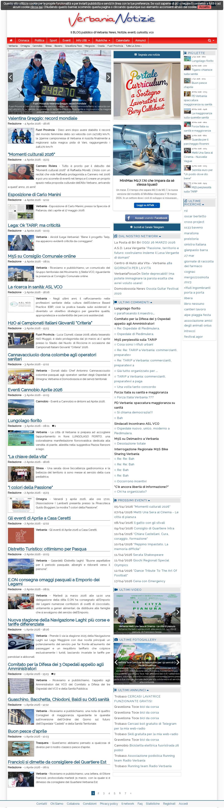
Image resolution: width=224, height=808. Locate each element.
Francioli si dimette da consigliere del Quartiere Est (57, 762)
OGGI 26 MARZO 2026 (159, 242)
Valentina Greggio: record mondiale (42, 118)
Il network (127, 803)
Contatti (41, 803)
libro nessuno (194, 303)
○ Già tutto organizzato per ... (136, 371)
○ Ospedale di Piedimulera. (134, 334)
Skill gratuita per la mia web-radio (153, 734)
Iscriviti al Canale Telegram (147, 227)
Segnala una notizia (147, 54)
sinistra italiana (195, 244)
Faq (140, 803)
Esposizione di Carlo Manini (34, 194)
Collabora (73, 803)
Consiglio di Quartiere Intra (154, 528)
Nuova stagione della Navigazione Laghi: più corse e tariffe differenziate (59, 622)
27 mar (189, 255)
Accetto (204, 7)
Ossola (101, 46)
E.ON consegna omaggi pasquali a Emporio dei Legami (53, 582)
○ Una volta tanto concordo (135, 387)
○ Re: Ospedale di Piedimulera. (137, 328)
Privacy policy (109, 803)
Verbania (13, 46)
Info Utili (81, 40)
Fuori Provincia (115, 46)
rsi (186, 210)
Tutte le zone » (134, 46)
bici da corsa (149, 706)
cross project (194, 222)
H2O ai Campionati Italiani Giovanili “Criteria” (50, 323)
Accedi (183, 803)
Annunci (140, 40)
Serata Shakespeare (148, 554)
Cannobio (37, 46)
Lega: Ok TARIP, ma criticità (34, 225)
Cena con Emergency (149, 581)
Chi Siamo (56, 803)
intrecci (189, 331)
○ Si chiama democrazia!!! (133, 412)
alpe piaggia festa (197, 315)
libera (188, 298)
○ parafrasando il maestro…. (134, 313)
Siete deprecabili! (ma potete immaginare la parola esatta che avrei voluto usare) (144, 278)
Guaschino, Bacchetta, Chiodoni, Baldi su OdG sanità (58, 699)
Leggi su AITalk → (147, 205)
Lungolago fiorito (25, 420)
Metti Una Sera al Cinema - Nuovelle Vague (198, 157)
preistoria (191, 239)
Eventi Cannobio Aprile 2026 (35, 389)
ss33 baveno (193, 227)
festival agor (193, 336)
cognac (189, 271)
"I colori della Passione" (30, 487)
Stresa (48, 46)
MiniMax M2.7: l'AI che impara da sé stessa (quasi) (147, 182)
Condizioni (89, 803)
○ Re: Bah (121, 470)
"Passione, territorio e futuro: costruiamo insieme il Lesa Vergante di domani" (146, 252)
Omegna (25, 46)
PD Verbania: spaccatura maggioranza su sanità (198, 100)
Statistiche (153, 803)
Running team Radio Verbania (150, 766)
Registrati (169, 803)
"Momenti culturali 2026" (31, 154)
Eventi (66, 40)
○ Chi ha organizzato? (130, 491)
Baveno (58, 46)
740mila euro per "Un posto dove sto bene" (198, 174)
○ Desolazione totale (130, 443)
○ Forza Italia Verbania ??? (134, 397)
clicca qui (36, 7)
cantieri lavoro (195, 309)
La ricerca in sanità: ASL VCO (35, 287)
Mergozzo (90, 46)
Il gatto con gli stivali (149, 522)
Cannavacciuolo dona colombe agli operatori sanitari (52, 357)
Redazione (14, 123)
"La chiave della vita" (27, 456)
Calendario (123, 40)
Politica (39, 40)
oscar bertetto (195, 216)
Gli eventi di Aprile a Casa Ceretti (39, 518)
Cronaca (23, 40)
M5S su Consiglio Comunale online (42, 256)
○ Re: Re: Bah (124, 458)
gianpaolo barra (196, 250)
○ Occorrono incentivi (130, 481)
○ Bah (118, 418)
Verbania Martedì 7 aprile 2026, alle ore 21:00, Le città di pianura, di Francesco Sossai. (147, 629)
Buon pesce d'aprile (27, 731)
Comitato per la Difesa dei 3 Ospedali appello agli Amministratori (56, 666)
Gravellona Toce (73, 46)
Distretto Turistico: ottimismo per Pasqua (47, 549)
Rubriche (101, 40)
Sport (53, 40)
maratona (191, 233)
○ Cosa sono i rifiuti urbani (133, 344)
